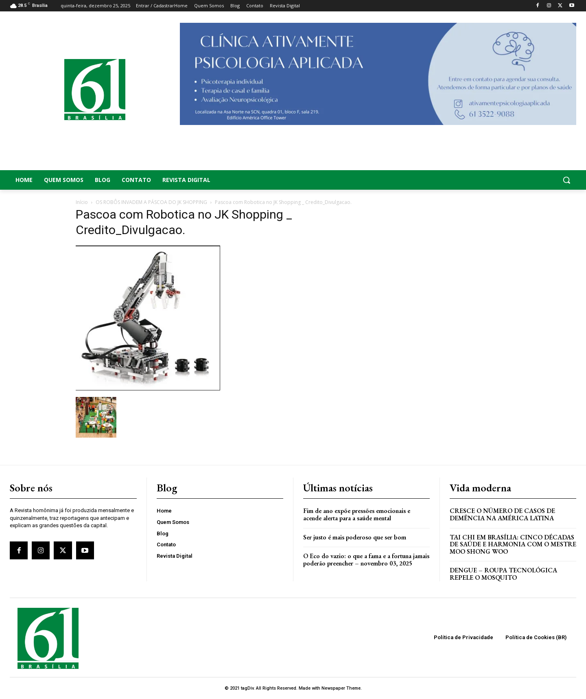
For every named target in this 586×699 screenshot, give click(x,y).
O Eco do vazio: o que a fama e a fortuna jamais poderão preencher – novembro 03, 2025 (366, 560)
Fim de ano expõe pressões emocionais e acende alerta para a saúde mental (356, 514)
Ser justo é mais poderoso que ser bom (354, 537)
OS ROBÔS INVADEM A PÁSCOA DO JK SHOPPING (151, 202)
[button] (512, 180)
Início (82, 202)
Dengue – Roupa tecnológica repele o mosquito (503, 574)
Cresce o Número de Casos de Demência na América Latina (502, 514)
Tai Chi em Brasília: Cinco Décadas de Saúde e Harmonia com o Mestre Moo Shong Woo (513, 544)
